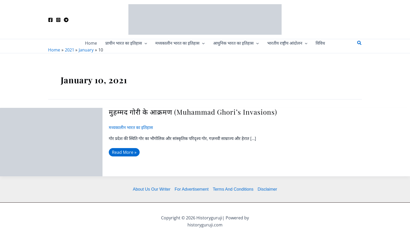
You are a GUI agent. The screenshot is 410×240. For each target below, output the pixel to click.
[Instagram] (58, 19)
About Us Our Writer (151, 189)
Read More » (124, 151)
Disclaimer (267, 189)
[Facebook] (50, 19)
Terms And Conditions (233, 189)
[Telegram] (66, 19)
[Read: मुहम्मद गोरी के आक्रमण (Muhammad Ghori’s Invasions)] (51, 141)
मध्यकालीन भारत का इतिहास (131, 127)
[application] (144, 43)
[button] (359, 43)
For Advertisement (192, 189)
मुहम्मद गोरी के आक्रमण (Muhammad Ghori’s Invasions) (193, 111)
